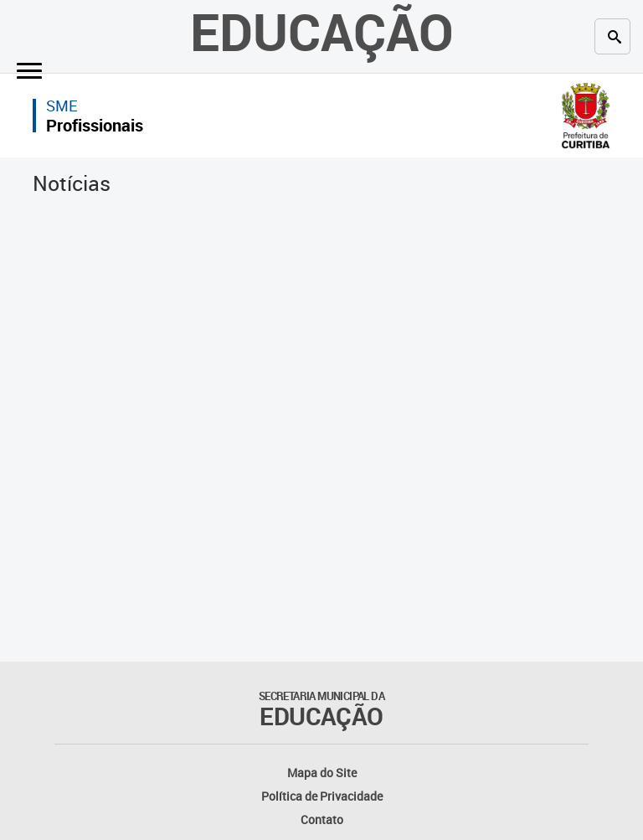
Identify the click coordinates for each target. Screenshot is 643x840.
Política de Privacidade (322, 796)
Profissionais (94, 125)
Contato (322, 819)
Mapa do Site (322, 773)
